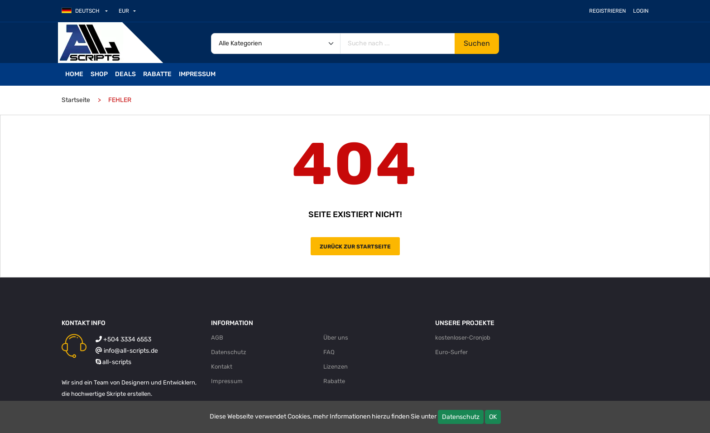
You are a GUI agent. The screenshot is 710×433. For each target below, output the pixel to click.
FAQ (329, 352)
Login (640, 11)
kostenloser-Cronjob (462, 337)
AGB (217, 337)
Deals (125, 74)
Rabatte (157, 74)
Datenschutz (461, 417)
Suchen (477, 43)
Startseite (76, 100)
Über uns (335, 337)
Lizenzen (335, 366)
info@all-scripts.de (131, 351)
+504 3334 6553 (127, 339)
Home (74, 74)
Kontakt (221, 366)
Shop (99, 74)
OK (493, 417)
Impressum (197, 74)
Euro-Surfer (451, 352)
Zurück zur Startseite (355, 246)
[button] (88, 11)
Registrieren (607, 11)
